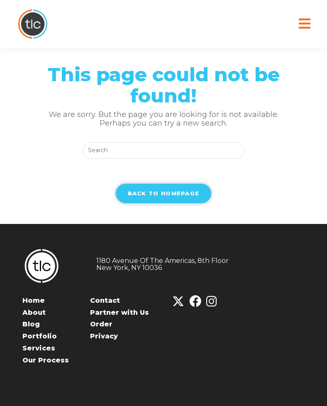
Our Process (45, 360)
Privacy (104, 336)
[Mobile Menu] (305, 24)
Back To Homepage (164, 193)
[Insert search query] (163, 150)
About (34, 312)
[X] (178, 301)
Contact (105, 300)
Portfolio (39, 336)
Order (101, 324)
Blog (31, 324)
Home (33, 300)
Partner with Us (119, 312)
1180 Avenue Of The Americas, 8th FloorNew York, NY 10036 (162, 264)
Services (38, 348)
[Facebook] (195, 301)
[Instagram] (211, 301)
